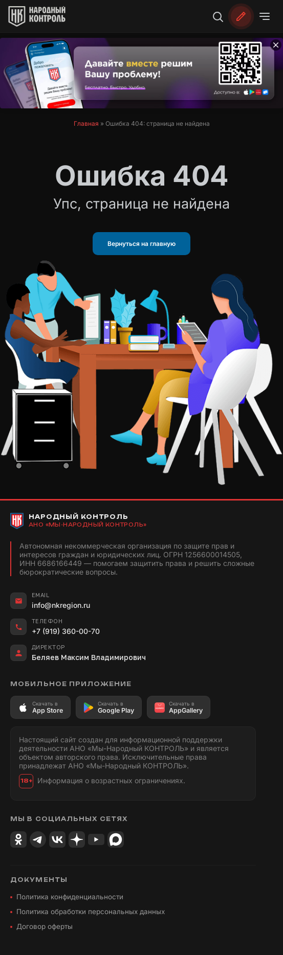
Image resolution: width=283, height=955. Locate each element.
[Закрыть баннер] (275, 45)
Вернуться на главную (141, 243)
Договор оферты (44, 926)
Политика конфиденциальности (69, 897)
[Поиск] (217, 16)
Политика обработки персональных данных (90, 911)
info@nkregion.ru (61, 605)
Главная (86, 123)
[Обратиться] (241, 16)
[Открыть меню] (264, 16)
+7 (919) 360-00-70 (66, 631)
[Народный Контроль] (39, 16)
